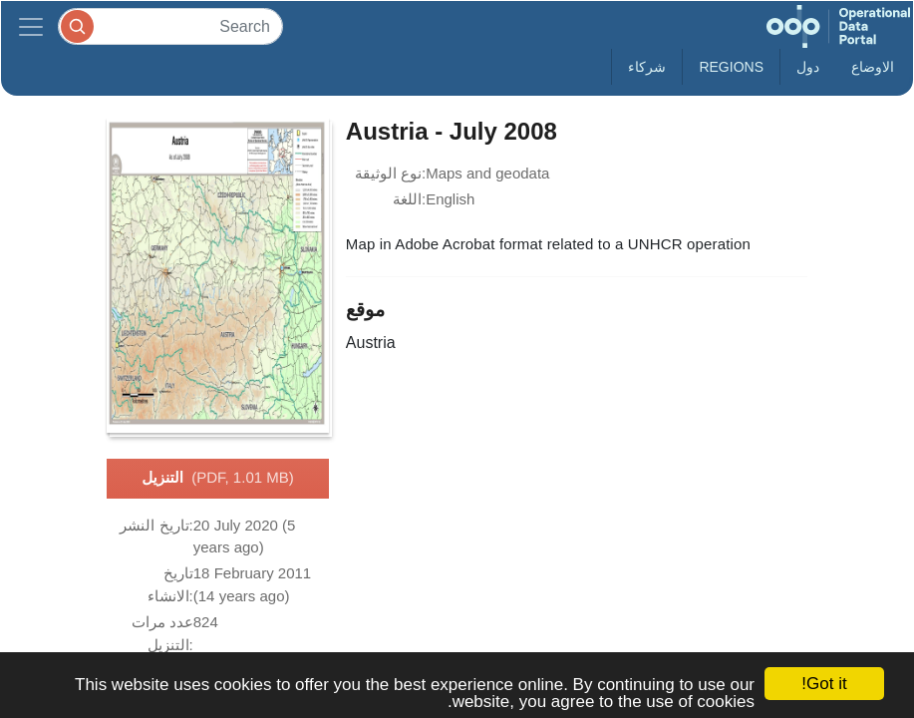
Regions (731, 67)
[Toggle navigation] (31, 26)
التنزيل (217, 479)
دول (807, 67)
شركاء (647, 67)
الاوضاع (872, 67)
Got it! (823, 683)
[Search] (170, 26)
